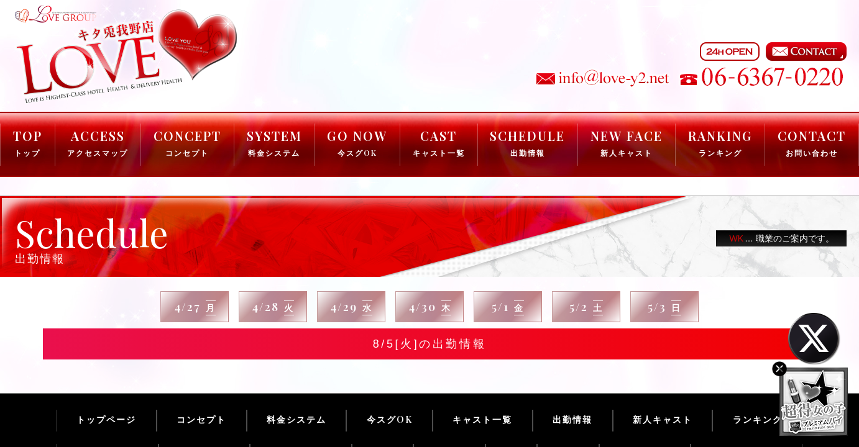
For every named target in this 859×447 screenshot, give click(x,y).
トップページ (106, 419)
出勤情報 (572, 419)
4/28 (273, 307)
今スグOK (390, 419)
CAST (439, 142)
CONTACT (812, 142)
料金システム (296, 419)
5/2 (586, 307)
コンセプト (201, 419)
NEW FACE (626, 142)
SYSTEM (274, 142)
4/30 (429, 307)
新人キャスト (662, 419)
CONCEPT (187, 142)
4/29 (351, 307)
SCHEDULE (527, 142)
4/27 (195, 307)
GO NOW (357, 142)
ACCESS (97, 142)
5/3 (664, 307)
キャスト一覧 (482, 419)
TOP (27, 142)
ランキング (758, 419)
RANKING (720, 142)
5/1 (508, 307)
